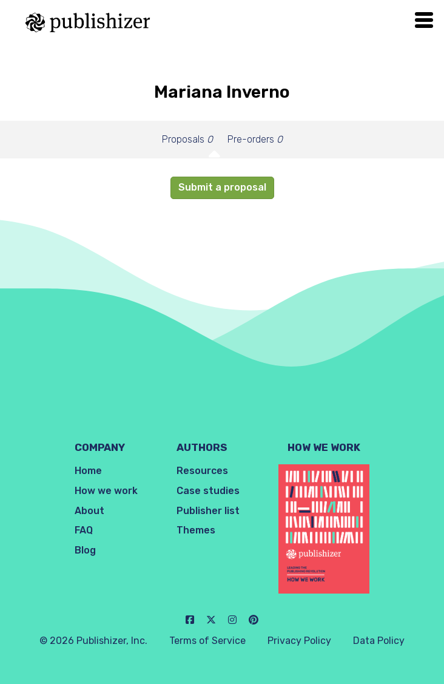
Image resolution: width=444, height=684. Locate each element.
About (89, 510)
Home (88, 470)
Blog (85, 550)
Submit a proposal (222, 187)
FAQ (84, 530)
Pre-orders (255, 139)
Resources (202, 470)
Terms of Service (207, 640)
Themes (196, 530)
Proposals (187, 139)
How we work (106, 490)
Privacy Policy (299, 640)
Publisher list (208, 510)
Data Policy (379, 640)
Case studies (208, 490)
